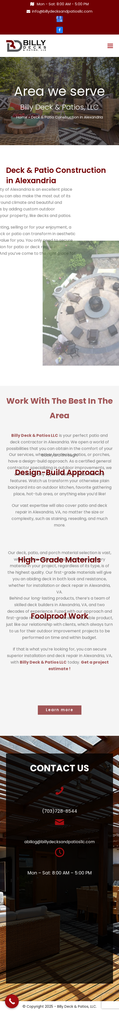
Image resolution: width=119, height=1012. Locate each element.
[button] (110, 46)
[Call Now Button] (12, 1001)
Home (21, 117)
